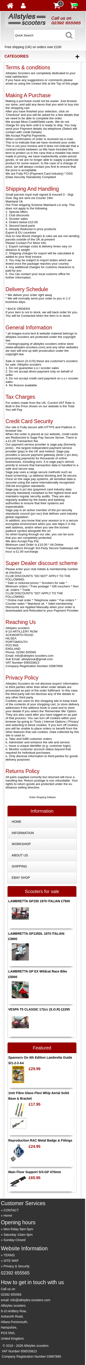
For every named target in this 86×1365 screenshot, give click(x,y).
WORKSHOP (21, 844)
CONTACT (11, 1210)
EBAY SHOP (21, 877)
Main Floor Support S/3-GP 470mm (34, 1172)
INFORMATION (23, 833)
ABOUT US (20, 855)
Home (7, 1215)
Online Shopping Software (42, 797)
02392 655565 (15, 1272)
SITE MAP (10, 1260)
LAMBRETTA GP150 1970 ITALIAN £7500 (39, 901)
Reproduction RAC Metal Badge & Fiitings (40, 1140)
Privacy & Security (16, 1266)
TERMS (9, 1255)
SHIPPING (19, 866)
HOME (16, 821)
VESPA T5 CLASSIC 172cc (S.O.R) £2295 (39, 1009)
